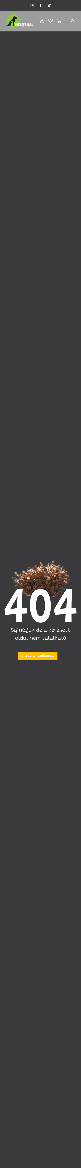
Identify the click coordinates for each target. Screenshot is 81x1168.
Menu (67, 21)
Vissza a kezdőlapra (38, 656)
